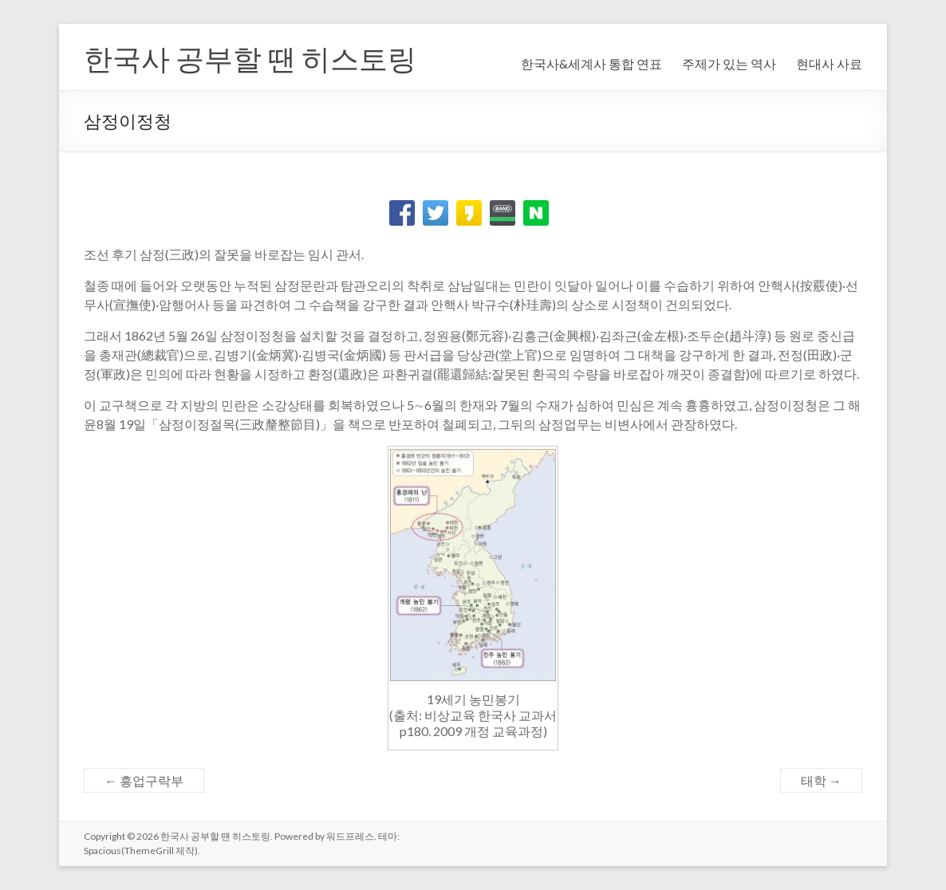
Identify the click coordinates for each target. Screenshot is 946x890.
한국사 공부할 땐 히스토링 (250, 58)
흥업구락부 (143, 780)
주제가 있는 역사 (729, 63)
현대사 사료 (829, 63)
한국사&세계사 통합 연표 (591, 63)
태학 (821, 780)
